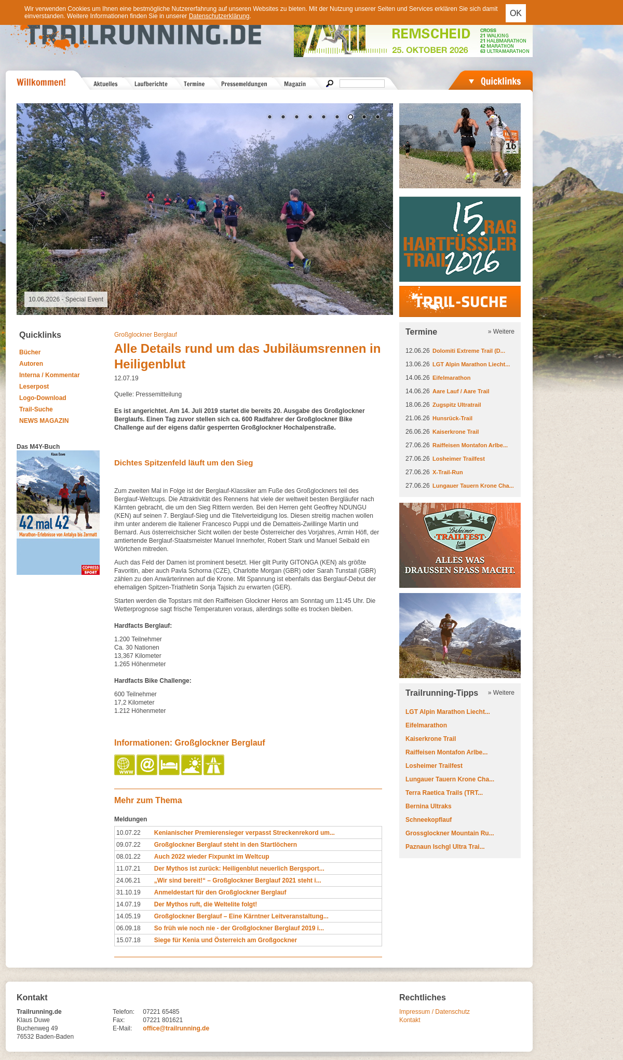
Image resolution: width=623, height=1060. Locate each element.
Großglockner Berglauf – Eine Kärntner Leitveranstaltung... (241, 916)
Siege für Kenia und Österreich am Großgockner (225, 940)
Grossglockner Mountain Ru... (449, 833)
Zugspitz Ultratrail (456, 405)
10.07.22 (128, 832)
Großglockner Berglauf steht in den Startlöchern (225, 844)
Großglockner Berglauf (145, 334)
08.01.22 (128, 856)
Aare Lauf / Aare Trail (461, 391)
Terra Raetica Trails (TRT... (444, 792)
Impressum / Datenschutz (434, 1011)
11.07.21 (128, 868)
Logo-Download (42, 398)
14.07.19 (128, 904)
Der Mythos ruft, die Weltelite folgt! (205, 904)
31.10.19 (128, 892)
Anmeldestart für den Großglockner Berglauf (220, 892)
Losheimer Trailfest (458, 459)
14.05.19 (128, 916)
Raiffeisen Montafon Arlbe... (470, 445)
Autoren (31, 363)
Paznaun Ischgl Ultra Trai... (445, 846)
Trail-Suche (36, 409)
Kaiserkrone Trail (455, 432)
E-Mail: (122, 1028)
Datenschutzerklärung (219, 16)
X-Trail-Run (447, 472)
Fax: (119, 1020)
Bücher (29, 352)
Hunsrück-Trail (452, 418)
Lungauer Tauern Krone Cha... (473, 486)
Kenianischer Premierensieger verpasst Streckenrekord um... (244, 832)
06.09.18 (128, 928)
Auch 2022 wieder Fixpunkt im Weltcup (211, 856)
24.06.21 (128, 880)
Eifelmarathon (451, 378)
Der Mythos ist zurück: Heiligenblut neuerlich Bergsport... (239, 868)
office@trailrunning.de (176, 1028)
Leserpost (34, 386)
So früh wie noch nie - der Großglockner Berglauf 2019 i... (239, 928)
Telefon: (123, 1011)
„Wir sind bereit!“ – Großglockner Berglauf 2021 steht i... (237, 880)
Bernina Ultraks (428, 806)
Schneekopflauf (428, 819)
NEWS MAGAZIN (44, 420)
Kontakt (410, 1020)
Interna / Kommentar (49, 375)
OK (516, 13)
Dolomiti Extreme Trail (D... (468, 351)
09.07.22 (128, 844)
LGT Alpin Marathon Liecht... (471, 364)
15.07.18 (128, 940)
